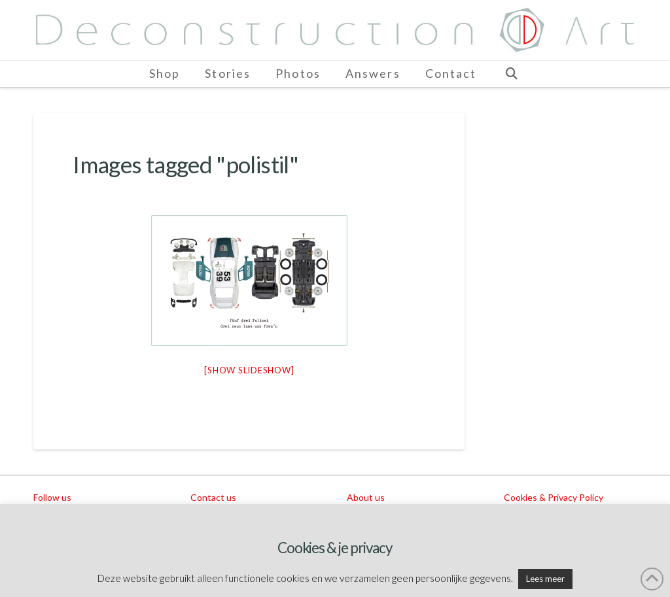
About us (366, 497)
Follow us (52, 497)
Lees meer (545, 578)
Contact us (213, 497)
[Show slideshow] (249, 370)
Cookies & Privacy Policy (553, 497)
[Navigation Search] (511, 74)
